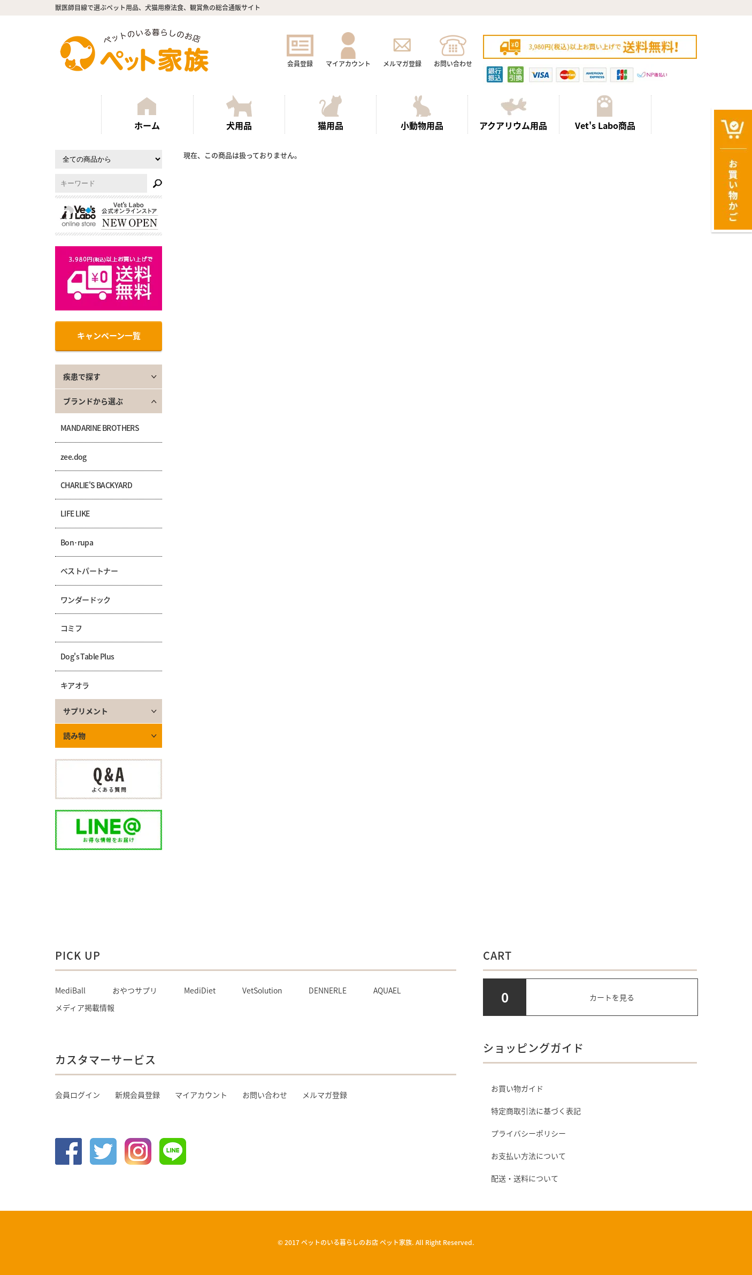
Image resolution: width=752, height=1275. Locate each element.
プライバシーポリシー (528, 1133)
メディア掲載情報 (84, 1007)
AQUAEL (387, 990)
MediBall (70, 990)
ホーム (147, 113)
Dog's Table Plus (87, 656)
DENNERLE (328, 990)
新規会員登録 (137, 1094)
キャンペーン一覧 (109, 335)
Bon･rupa (76, 542)
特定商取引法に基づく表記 (536, 1110)
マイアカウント (348, 59)
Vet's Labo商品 (605, 113)
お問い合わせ (453, 59)
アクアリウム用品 (513, 113)
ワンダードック (85, 599)
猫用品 (330, 113)
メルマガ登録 (402, 59)
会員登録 (300, 59)
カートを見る (611, 997)
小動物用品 (422, 113)
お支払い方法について (528, 1155)
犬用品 (239, 113)
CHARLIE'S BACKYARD (96, 485)
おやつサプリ (134, 990)
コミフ (71, 628)
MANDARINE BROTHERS (99, 427)
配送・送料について (524, 1178)
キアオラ (74, 685)
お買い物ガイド (517, 1088)
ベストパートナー (89, 570)
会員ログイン (77, 1094)
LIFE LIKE (75, 513)
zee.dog (73, 456)
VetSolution (262, 990)
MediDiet (200, 990)
